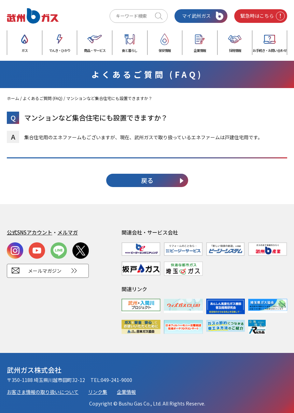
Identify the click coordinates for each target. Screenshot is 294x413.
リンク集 (97, 391)
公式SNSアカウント (29, 232)
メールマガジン (44, 270)
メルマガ (67, 232)
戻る (147, 180)
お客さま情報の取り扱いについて (43, 391)
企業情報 (126, 391)
